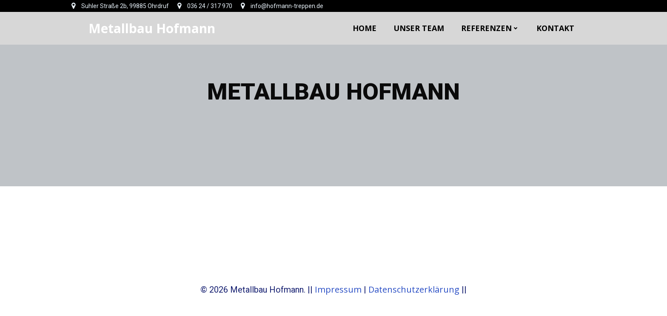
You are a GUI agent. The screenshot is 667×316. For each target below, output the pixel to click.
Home (364, 28)
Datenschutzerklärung (413, 289)
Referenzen (490, 28)
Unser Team (418, 28)
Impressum (338, 289)
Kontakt (555, 28)
